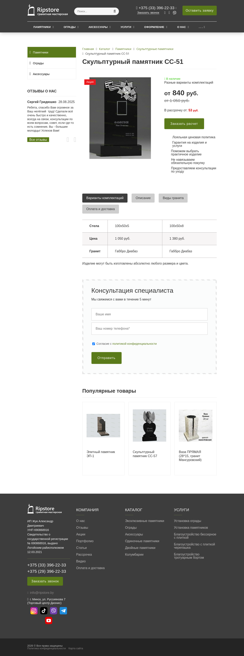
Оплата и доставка (90, 568)
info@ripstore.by (42, 592)
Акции (80, 534)
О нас (181, 27)
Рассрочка (84, 554)
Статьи (81, 548)
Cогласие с (127, 343)
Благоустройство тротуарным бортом (189, 556)
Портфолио (84, 541)
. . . (200, 27)
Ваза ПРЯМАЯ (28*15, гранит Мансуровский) (190, 455)
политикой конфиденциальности (134, 343)
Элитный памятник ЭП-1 (101, 454)
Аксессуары (98, 27)
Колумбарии (134, 554)
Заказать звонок (148, 12)
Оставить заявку (200, 10)
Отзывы (82, 527)
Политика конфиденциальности (46, 648)
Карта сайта (75, 648)
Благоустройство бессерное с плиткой (195, 536)
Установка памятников (191, 527)
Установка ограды (187, 521)
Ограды (70, 27)
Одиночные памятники (142, 541)
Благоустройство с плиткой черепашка (194, 546)
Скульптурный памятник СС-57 (145, 454)
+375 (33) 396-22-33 (157, 8)
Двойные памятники (140, 548)
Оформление (154, 27)
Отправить (106, 358)
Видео (81, 561)
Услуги (126, 27)
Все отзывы (38, 139)
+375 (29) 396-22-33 (46, 571)
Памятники (42, 27)
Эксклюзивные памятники (144, 521)
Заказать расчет (184, 123)
